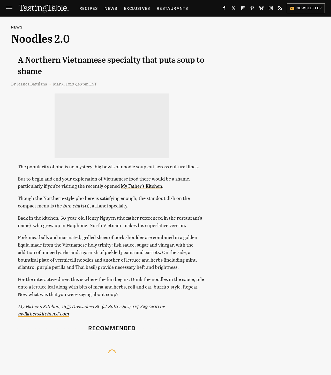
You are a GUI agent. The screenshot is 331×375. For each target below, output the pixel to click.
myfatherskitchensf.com (43, 313)
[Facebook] (224, 9)
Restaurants (172, 8)
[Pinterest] (252, 9)
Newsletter (306, 7)
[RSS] (280, 9)
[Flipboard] (242, 9)
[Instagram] (270, 9)
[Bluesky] (261, 9)
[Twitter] (233, 9)
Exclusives (137, 8)
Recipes (88, 8)
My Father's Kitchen (141, 186)
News (110, 8)
